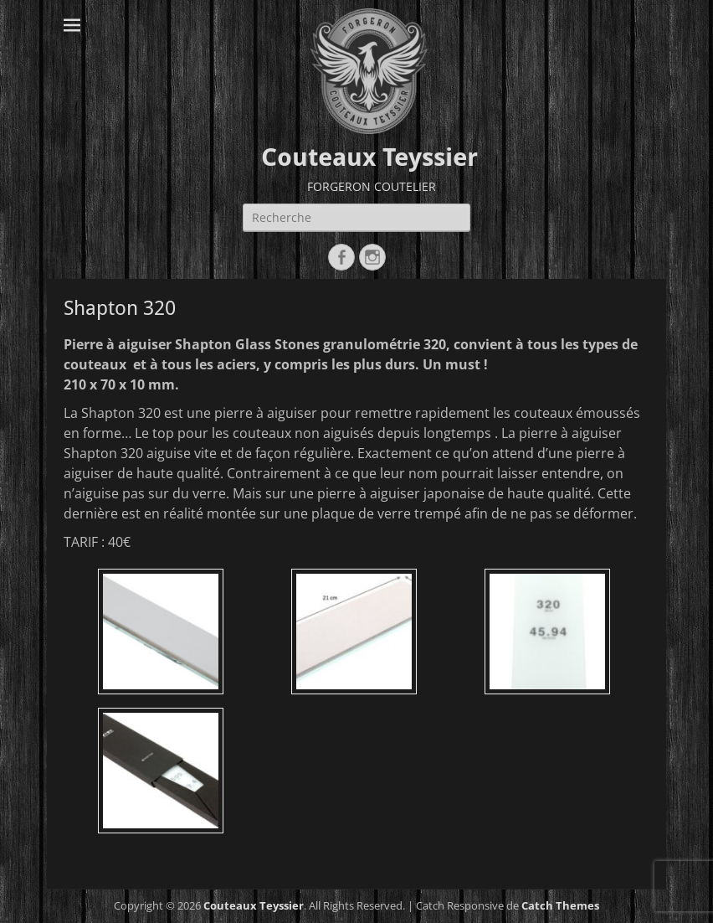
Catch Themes (560, 905)
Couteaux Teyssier (369, 157)
